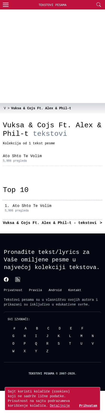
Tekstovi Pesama (52, 5)
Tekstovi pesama (19, 299)
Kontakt (74, 290)
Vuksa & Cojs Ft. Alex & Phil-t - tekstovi (51, 223)
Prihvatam (88, 405)
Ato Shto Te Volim (22, 156)
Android (55, 290)
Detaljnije (60, 405)
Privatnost (13, 290)
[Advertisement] (44, 56)
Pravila (35, 290)
